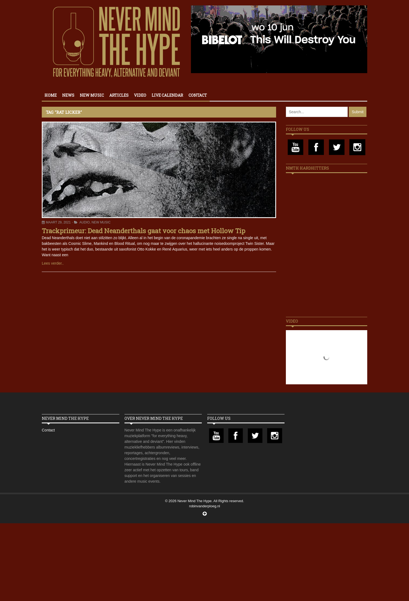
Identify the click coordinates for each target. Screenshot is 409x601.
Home (50, 95)
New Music (92, 95)
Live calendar (167, 95)
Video (140, 95)
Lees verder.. (53, 263)
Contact (197, 95)
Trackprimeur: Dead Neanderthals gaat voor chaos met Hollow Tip (143, 230)
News (68, 95)
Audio (84, 222)
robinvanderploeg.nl (204, 506)
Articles (119, 95)
